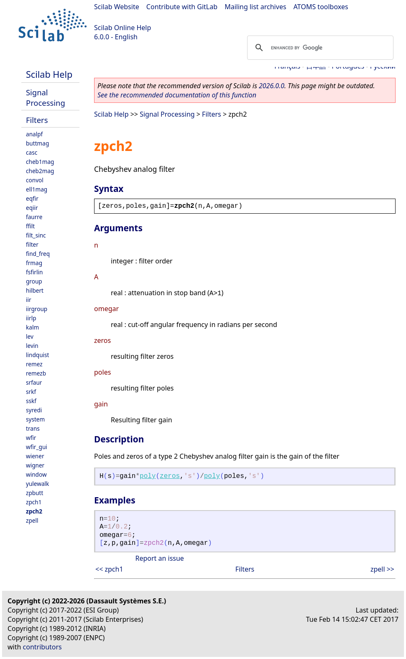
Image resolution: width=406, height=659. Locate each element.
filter (32, 244)
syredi (34, 410)
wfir (31, 438)
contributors (42, 646)
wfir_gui (36, 447)
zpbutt (34, 493)
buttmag (37, 143)
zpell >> (382, 569)
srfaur (34, 382)
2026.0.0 (271, 85)
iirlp (31, 318)
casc (31, 152)
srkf (31, 392)
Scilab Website (116, 6)
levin (32, 346)
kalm (32, 327)
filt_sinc (36, 235)
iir (28, 300)
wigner (35, 465)
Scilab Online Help (122, 27)
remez (34, 364)
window (36, 474)
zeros (170, 476)
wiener (35, 456)
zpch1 (33, 502)
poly (148, 476)
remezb (36, 373)
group (34, 281)
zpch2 (34, 511)
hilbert (34, 290)
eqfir (32, 198)
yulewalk (37, 484)
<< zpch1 (109, 569)
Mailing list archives (255, 6)
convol (34, 180)
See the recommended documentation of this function (176, 95)
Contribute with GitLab (181, 6)
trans (33, 428)
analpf (34, 134)
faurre (34, 217)
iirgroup (36, 309)
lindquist (37, 355)
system (35, 419)
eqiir (32, 208)
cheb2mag (40, 171)
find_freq (38, 254)
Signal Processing (45, 97)
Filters (37, 120)
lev (29, 336)
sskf (31, 401)
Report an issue (159, 558)
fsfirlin (34, 272)
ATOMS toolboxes (321, 6)
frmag (34, 263)
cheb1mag (40, 162)
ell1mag (36, 189)
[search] (319, 48)
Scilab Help (49, 74)
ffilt (30, 226)
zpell (32, 520)
